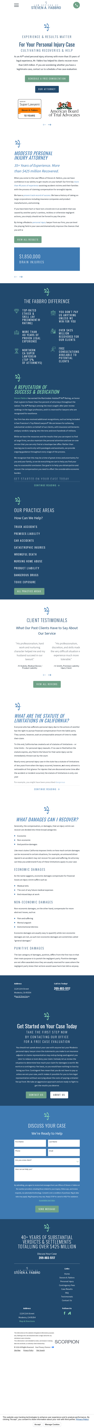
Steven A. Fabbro (67, 1372)
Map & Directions (22, 997)
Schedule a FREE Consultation (47, 78)
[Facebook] (64, 1408)
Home (67, 1368)
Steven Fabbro (20, 398)
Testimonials (67, 1391)
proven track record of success (37, 195)
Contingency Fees (67, 1380)
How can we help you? (23, 1264)
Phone (17, 1246)
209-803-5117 (62, 989)
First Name (19, 1237)
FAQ (67, 1387)
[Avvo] (69, 1408)
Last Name (53, 1237)
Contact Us (36, 1189)
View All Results (27, 239)
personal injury (39, 222)
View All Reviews (47, 684)
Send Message (47, 1304)
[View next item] (49, 124)
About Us (59, 1189)
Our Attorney (47, 89)
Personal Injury (67, 1376)
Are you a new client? (23, 1255)
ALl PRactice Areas (29, 591)
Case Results (67, 1384)
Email (51, 1246)
